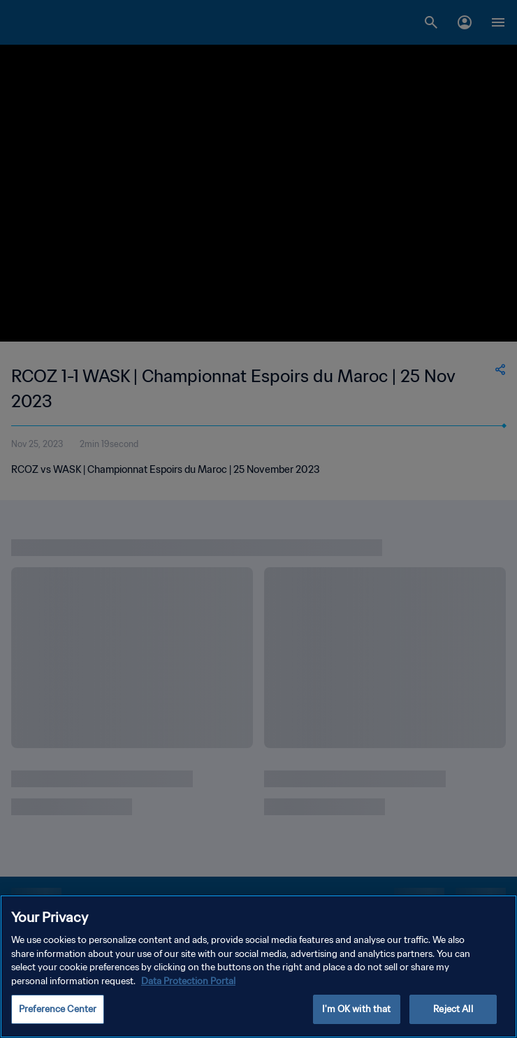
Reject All (452, 1009)
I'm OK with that (356, 1009)
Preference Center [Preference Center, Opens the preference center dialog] (57, 1009)
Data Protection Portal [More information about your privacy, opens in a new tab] (188, 981)
